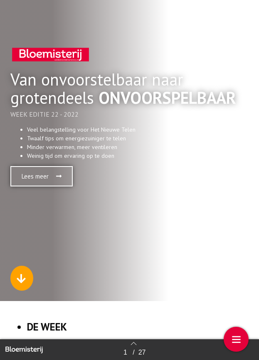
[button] (41, 176)
